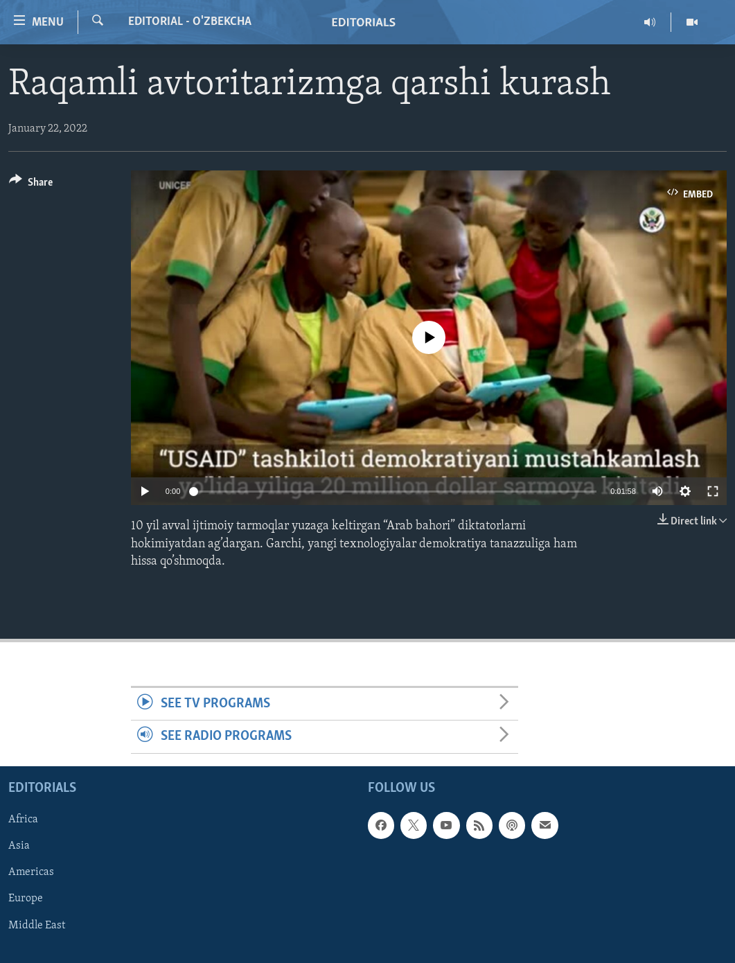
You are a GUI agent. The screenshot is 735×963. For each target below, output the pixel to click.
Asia (19, 845)
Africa (23, 819)
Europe (25, 898)
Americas (31, 872)
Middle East (36, 924)
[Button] (31, 184)
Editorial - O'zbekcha (189, 21)
